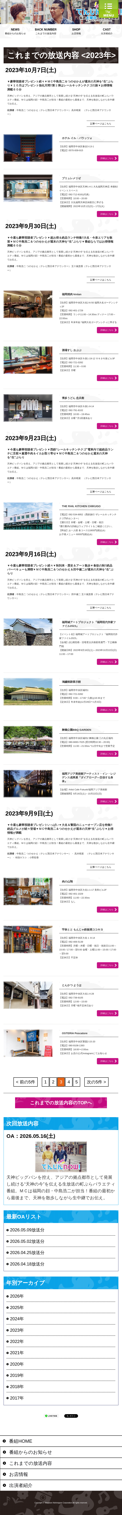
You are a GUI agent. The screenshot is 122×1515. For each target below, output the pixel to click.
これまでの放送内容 (45, 31)
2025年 (17, 1307)
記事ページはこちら (100, 123)
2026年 (17, 1296)
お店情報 (76, 31)
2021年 (17, 1352)
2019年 (17, 1375)
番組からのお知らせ (15, 31)
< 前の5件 (25, 1081)
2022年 (17, 1341)
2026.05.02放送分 (27, 1241)
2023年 (17, 1330)
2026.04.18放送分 (27, 1264)
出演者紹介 (106, 31)
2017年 (17, 1398)
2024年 (17, 1318)
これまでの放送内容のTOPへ (61, 1102)
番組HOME (20, 1441)
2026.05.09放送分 (27, 1229)
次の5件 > (96, 1081)
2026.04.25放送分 (27, 1252)
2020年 (17, 1364)
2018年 (17, 1386)
